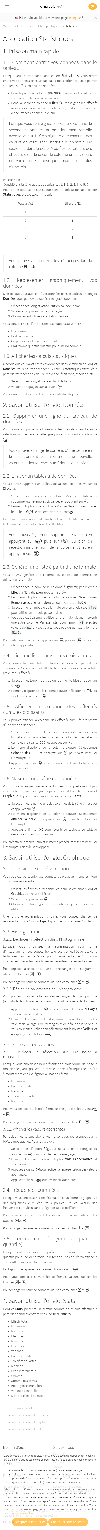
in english (75, 18)
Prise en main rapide (20, 1408)
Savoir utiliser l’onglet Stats (24, 1429)
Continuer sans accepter (68, 1522)
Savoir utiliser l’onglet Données (27, 1415)
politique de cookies (22, 1513)
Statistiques (69, 26)
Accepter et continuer (29, 1522)
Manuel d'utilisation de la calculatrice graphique (30, 26)
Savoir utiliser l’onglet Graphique (28, 1422)
